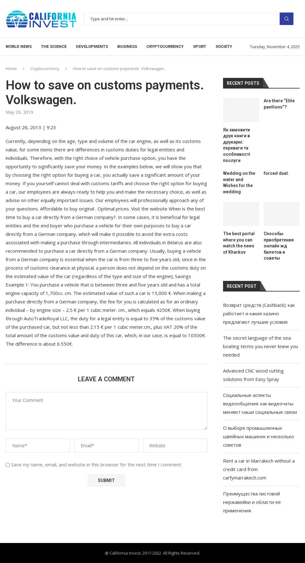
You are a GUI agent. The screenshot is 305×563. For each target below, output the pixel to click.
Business (127, 46)
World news (19, 46)
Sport (199, 46)
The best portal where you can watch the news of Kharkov (239, 243)
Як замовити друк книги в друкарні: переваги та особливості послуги (236, 145)
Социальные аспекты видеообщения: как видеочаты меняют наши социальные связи (260, 403)
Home (11, 68)
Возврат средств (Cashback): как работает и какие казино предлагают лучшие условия (259, 313)
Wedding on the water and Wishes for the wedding (239, 182)
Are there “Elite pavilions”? (279, 103)
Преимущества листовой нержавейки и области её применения (252, 502)
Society (224, 46)
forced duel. (276, 173)
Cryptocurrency (165, 46)
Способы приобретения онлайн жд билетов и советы (279, 246)
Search (286, 19)
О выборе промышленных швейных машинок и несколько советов (258, 436)
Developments (92, 46)
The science (54, 46)
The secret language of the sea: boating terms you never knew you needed (260, 346)
